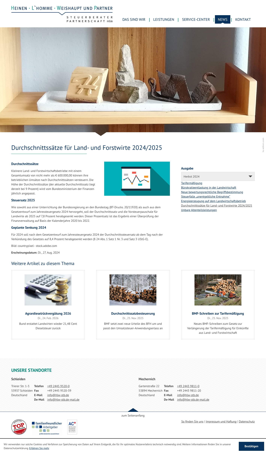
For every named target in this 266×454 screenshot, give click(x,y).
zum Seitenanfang (133, 415)
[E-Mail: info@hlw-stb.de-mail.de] (63, 400)
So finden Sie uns (192, 421)
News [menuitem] (222, 19)
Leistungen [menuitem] (163, 19)
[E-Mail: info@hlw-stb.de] (58, 395)
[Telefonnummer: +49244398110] (188, 386)
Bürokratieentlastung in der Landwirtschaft (208, 188)
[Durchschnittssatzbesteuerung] (133, 305)
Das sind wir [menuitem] (133, 19)
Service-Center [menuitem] (196, 19)
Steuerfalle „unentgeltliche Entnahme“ (205, 197)
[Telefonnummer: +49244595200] (58, 386)
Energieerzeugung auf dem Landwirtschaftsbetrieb (213, 201)
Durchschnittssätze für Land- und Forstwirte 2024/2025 (216, 206)
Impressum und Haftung (221, 421)
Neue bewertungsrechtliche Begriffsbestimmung (212, 192)
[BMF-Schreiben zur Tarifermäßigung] (218, 305)
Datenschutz (247, 421)
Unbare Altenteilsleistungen (199, 210)
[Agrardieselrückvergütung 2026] (48, 305)
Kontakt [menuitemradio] (243, 19)
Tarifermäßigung (191, 183)
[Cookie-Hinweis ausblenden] (251, 446)
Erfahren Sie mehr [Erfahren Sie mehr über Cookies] (39, 448)
